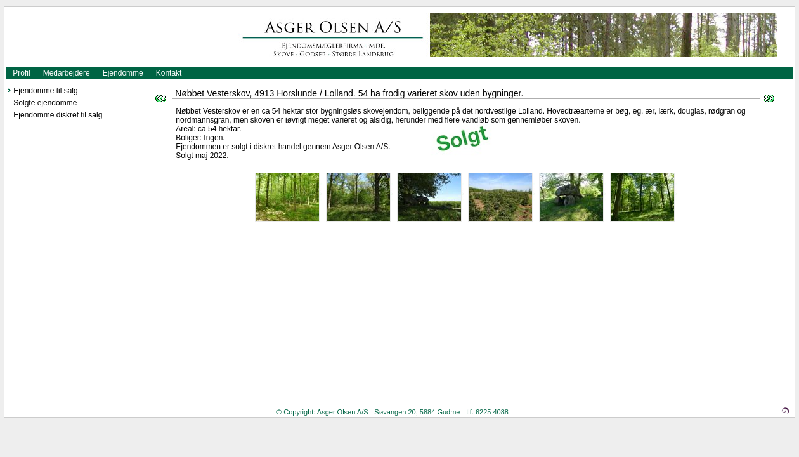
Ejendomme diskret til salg (57, 114)
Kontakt (169, 73)
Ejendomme (123, 73)
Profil (21, 73)
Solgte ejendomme (45, 102)
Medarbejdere (66, 73)
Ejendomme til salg (45, 90)
